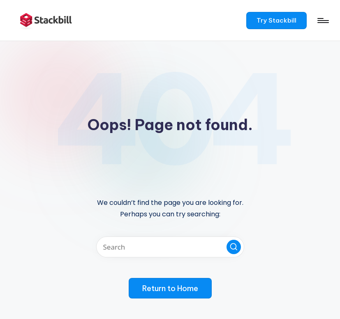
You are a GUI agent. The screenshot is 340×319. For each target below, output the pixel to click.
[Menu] (322, 20)
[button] (276, 20)
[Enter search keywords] (170, 246)
